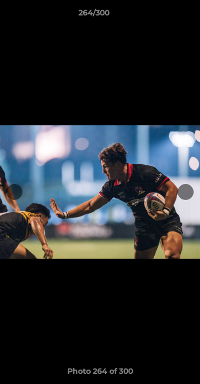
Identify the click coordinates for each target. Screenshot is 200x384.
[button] (161, 15)
